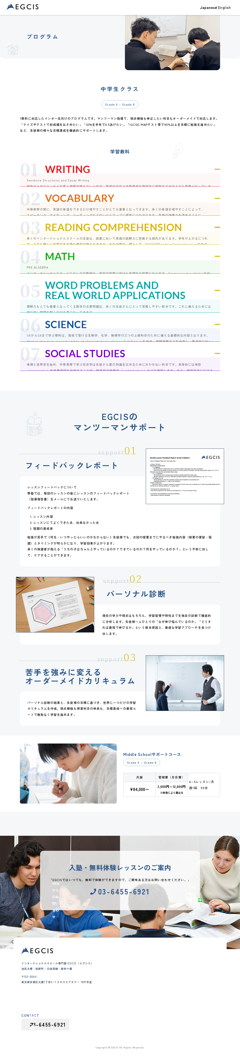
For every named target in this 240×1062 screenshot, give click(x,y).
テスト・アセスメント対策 (179, 964)
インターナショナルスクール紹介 (183, 968)
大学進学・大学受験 (175, 958)
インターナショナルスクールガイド (184, 983)
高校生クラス (102, 982)
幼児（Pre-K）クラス (107, 967)
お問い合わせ (223, 11)
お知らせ (167, 973)
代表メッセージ (141, 972)
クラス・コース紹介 (137, 11)
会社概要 (136, 977)
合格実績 (115, 11)
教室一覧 (163, 11)
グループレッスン (105, 997)
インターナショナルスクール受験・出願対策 (190, 979)
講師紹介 (136, 982)
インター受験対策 (105, 987)
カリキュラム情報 (173, 988)
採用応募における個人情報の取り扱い (161, 1035)
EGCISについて (182, 11)
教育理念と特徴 (141, 967)
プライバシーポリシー (204, 1035)
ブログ (203, 11)
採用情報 (168, 997)
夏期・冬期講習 (103, 992)
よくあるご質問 (141, 987)
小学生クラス (102, 972)
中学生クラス (102, 977)
